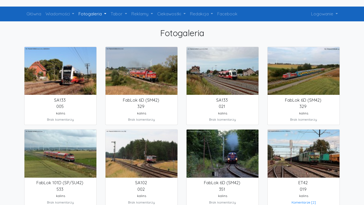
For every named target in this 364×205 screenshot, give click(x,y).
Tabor (117, 14)
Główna (33, 14)
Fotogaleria (90, 14)
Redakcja (200, 14)
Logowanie (322, 14)
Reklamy (140, 14)
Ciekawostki (169, 14)
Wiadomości (58, 14)
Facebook (227, 14)
